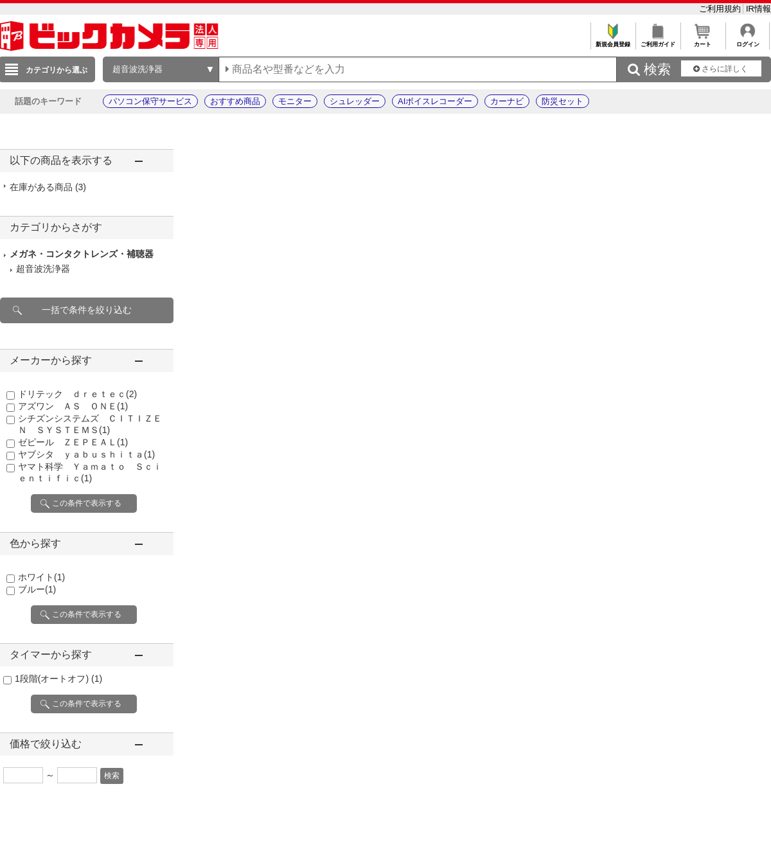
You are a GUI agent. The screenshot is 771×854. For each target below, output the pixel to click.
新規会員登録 (613, 41)
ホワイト (41, 577)
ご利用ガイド (657, 41)
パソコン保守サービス (150, 101)
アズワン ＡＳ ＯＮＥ (73, 406)
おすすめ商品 (235, 101)
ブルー (37, 589)
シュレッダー (355, 101)
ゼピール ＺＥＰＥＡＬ (73, 442)
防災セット (562, 101)
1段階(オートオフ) (58, 678)
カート (702, 41)
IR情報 (758, 8)
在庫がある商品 (48, 187)
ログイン (747, 41)
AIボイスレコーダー (435, 101)
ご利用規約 (721, 8)
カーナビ (507, 101)
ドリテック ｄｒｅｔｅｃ (77, 394)
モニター (295, 101)
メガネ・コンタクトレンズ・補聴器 (82, 254)
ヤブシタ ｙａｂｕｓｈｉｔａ (86, 454)
